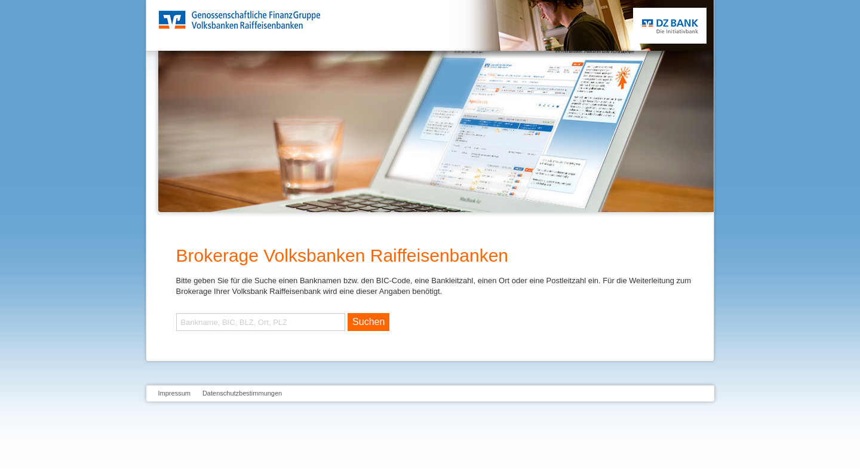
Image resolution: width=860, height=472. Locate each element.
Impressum (174, 393)
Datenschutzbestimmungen (242, 393)
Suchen (368, 322)
